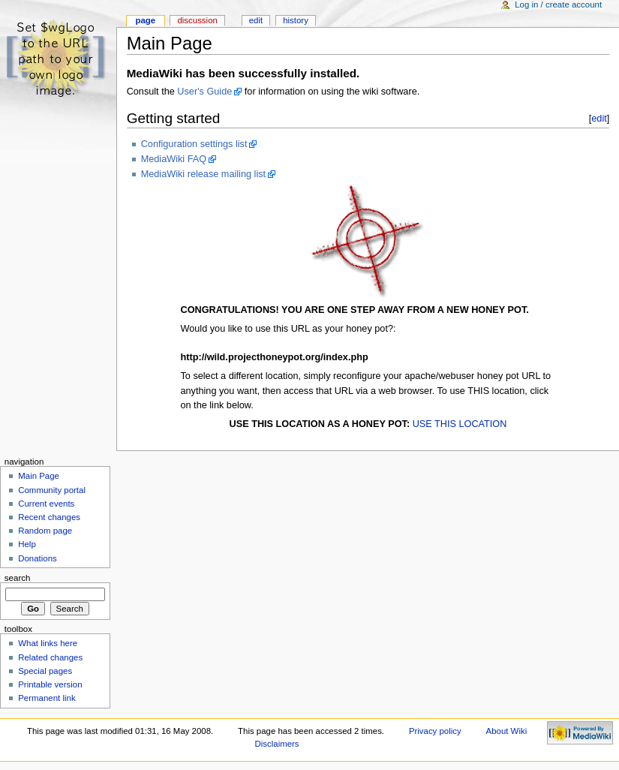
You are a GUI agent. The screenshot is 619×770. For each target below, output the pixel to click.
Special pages (45, 670)
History (295, 20)
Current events (46, 503)
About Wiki (506, 730)
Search (18, 577)
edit (599, 118)
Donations (37, 558)
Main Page (38, 475)
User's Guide (204, 91)
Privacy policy (435, 730)
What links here (47, 643)
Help (27, 544)
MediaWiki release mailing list (203, 174)
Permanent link (46, 697)
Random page (45, 530)
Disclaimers (277, 743)
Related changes (50, 657)
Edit (256, 20)
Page (145, 20)
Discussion (197, 20)
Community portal (52, 490)
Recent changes (49, 517)
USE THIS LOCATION (460, 424)
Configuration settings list (194, 144)
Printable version (50, 684)
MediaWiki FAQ (173, 159)
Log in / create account (558, 4)
